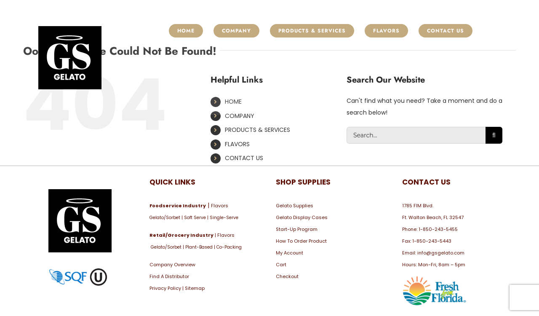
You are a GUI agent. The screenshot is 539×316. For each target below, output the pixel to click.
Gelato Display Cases (302, 217)
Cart (281, 264)
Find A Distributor (169, 276)
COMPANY (239, 116)
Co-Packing (229, 247)
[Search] (494, 135)
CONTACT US (244, 158)
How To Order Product (301, 241)
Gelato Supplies (294, 205)
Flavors (219, 205)
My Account (289, 252)
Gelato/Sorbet (164, 217)
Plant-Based (199, 247)
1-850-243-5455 (438, 229)
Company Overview (172, 264)
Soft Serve (195, 217)
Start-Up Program (297, 229)
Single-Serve (224, 217)
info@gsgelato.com (440, 252)
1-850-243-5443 (431, 241)
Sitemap (195, 288)
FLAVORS (237, 144)
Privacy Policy (165, 288)
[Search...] (416, 135)
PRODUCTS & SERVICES (257, 130)
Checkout (287, 276)
